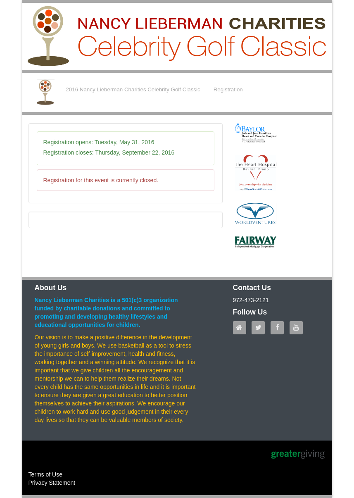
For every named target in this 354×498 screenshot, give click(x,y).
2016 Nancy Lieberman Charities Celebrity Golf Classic (133, 89)
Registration (228, 89)
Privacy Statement (52, 482)
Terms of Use (45, 474)
